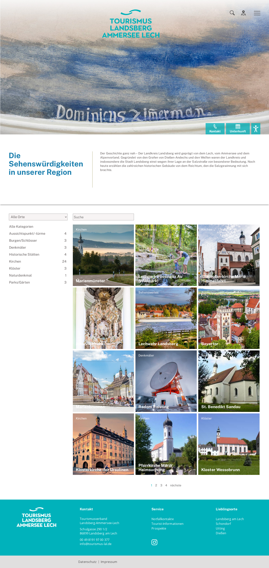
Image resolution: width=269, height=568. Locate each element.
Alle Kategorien (21, 226)
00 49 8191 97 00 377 (94, 540)
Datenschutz (87, 562)
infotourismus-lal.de (95, 544)
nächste (175, 485)
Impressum (109, 562)
